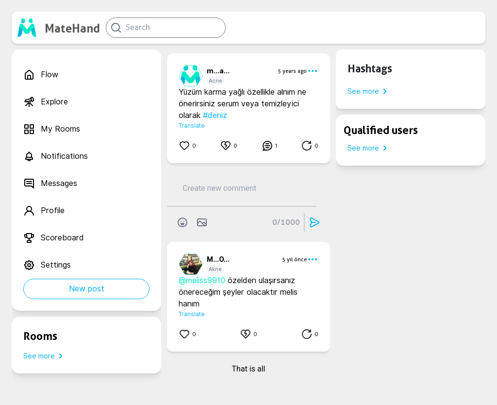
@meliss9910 (202, 280)
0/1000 (286, 222)
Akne (215, 269)
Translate (192, 125)
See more (44, 356)
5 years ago (292, 71)
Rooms (40, 336)
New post (86, 288)
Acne (215, 80)
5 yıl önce (294, 259)
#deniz (215, 115)
